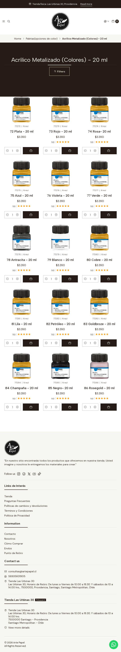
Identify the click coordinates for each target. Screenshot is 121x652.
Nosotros (9, 538)
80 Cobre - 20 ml (99, 260)
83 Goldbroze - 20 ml (99, 324)
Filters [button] (59, 71)
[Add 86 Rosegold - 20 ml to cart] (109, 407)
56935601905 (14, 576)
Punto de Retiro (13, 553)
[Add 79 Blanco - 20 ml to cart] (70, 278)
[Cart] (115, 21)
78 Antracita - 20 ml (21, 260)
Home (17, 39)
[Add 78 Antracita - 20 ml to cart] (31, 278)
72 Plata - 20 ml (21, 131)
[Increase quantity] (17, 150)
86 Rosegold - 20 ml (99, 388)
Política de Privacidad (17, 515)
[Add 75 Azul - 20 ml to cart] (31, 214)
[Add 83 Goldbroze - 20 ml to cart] (109, 343)
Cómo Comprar (13, 543)
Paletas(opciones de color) (42, 39)
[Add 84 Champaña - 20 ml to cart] (31, 407)
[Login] (106, 21)
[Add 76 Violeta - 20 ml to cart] (70, 214)
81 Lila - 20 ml (22, 324)
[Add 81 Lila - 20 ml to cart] (31, 343)
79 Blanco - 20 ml (60, 260)
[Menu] (3, 21)
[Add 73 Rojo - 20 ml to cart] (70, 150)
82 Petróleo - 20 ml (60, 324)
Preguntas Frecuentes (17, 501)
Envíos (8, 548)
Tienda (8, 496)
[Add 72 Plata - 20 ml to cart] (31, 150)
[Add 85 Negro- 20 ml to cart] (70, 407)
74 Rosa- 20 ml (99, 131)
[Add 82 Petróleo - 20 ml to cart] (70, 343)
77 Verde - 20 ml (99, 195)
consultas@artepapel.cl (20, 571)
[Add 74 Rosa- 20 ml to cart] (109, 150)
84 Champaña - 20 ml (21, 388)
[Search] (8, 21)
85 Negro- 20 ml (60, 388)
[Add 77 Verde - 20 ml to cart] (109, 214)
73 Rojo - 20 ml (60, 131)
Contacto (10, 533)
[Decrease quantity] (7, 150)
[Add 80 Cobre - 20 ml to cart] (109, 278)
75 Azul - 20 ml (21, 195)
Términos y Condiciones (18, 510)
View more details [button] (16, 627)
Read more (86, 4)
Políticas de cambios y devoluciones (25, 505)
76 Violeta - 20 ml (60, 195)
